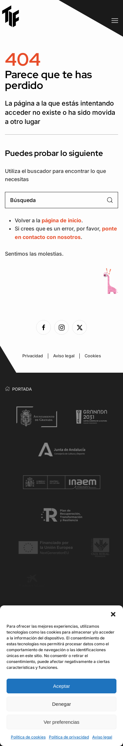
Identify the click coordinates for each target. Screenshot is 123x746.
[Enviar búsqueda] (110, 200)
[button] (113, 613)
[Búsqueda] (61, 200)
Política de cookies (28, 737)
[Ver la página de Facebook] (43, 327)
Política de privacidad (69, 737)
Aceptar (61, 686)
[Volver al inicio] (13, 16)
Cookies (93, 355)
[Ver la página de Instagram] (61, 327)
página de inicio (61, 220)
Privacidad (32, 355)
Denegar (61, 704)
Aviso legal (102, 737)
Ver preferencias (61, 722)
